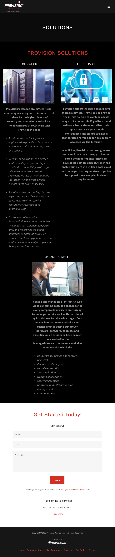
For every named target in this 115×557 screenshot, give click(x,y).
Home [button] (22, 550)
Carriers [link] (92, 550)
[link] (13, 6)
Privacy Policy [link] (66, 490)
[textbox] (57, 434)
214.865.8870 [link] (57, 514)
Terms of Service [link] (79, 490)
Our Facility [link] (81, 550)
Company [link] (31, 550)
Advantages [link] (56, 550)
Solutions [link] (68, 550)
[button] (109, 6)
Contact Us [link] (43, 550)
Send (57, 480)
